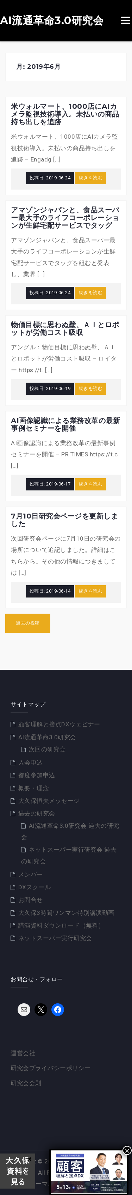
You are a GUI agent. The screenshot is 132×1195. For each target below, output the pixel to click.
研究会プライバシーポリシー (51, 1067)
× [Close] (127, 1150)
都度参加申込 (36, 775)
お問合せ (30, 899)
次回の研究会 (47, 749)
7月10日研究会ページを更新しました (64, 520)
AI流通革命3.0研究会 (51, 20)
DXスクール (34, 887)
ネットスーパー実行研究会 (55, 938)
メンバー (30, 874)
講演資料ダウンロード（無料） (61, 925)
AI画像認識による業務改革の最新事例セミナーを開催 (65, 424)
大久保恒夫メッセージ (49, 800)
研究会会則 (26, 1083)
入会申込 (30, 762)
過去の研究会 (36, 813)
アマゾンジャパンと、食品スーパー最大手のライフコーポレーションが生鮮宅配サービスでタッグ (65, 218)
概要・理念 (33, 788)
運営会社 (23, 1053)
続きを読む (91, 177)
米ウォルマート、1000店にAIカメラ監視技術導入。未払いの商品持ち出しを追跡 (65, 114)
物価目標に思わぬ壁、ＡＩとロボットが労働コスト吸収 (65, 329)
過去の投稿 (28, 623)
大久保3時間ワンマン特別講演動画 (66, 912)
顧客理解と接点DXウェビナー (59, 724)
